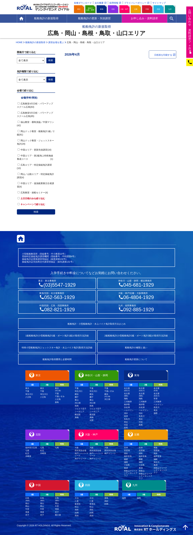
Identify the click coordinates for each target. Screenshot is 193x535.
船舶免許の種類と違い (136, 347)
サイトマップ (159, 3)
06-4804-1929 (138, 297)
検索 (36, 211)
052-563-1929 (59, 297)
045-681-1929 (138, 285)
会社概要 (99, 3)
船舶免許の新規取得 (35, 42)
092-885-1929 (138, 309)
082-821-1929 (59, 309)
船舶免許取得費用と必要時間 (57, 359)
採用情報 (113, 3)
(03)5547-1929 (59, 285)
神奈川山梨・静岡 (90, 9)
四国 (158, 9)
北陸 (113, 9)
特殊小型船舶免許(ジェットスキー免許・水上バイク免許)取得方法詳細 (57, 347)
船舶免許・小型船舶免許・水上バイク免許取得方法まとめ (97, 324)
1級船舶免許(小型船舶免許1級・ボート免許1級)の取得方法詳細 (57, 335)
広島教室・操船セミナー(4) (33, 192)
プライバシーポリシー (135, 3)
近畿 (135, 9)
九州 (169, 9)
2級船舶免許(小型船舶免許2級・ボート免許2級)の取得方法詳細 (136, 335)
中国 (147, 9)
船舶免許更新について (136, 359)
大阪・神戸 (124, 9)
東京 (78, 9)
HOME (19, 42)
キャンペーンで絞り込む (31, 204)
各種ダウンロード (83, 3)
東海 (101, 9)
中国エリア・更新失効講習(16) (34, 149)
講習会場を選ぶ (56, 42)
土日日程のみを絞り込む (31, 198)
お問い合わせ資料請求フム (190, 31)
